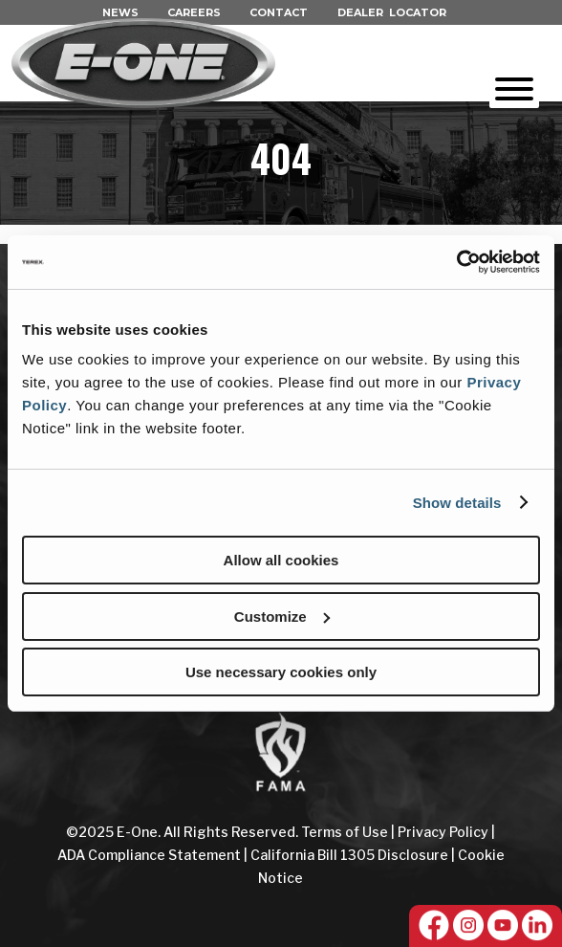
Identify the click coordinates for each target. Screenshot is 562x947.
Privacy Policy (443, 832)
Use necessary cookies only (281, 672)
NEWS (120, 12)
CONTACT (278, 12)
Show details (457, 503)
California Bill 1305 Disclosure (349, 855)
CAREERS (194, 12)
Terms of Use (346, 832)
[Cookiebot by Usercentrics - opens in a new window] (456, 262)
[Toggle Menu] (514, 88)
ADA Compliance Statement (149, 855)
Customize (282, 616)
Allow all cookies (281, 560)
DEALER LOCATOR (391, 12)
